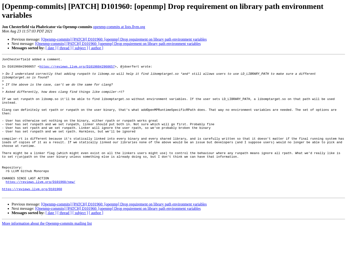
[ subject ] (80, 48)
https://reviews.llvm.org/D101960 (32, 215)
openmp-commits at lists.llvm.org (119, 27)
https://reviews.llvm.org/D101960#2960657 (77, 68)
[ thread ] (64, 48)
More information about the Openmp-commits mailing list (47, 251)
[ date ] (51, 48)
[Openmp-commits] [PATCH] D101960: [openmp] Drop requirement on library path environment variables (124, 39)
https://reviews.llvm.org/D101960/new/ (40, 207)
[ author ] (96, 48)
